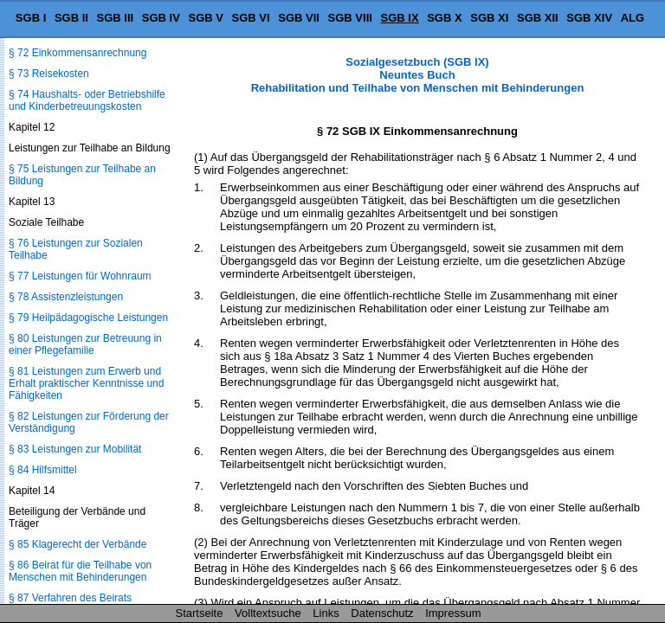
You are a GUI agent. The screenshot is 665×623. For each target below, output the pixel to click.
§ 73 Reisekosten (49, 73)
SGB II (71, 17)
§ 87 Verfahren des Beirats (70, 598)
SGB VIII (350, 17)
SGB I (31, 17)
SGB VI (251, 17)
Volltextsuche (268, 613)
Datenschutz (382, 613)
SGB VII (299, 17)
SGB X (444, 17)
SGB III (115, 17)
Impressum (453, 613)
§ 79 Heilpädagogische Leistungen (88, 318)
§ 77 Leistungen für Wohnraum (80, 276)
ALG (632, 17)
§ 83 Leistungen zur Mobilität (75, 449)
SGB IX (400, 17)
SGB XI (489, 17)
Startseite (199, 613)
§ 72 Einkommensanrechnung (77, 53)
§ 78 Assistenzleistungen (66, 297)
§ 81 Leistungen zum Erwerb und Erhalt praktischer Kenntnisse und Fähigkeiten (86, 383)
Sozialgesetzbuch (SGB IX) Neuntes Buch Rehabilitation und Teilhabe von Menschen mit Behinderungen (417, 74)
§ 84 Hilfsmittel (43, 470)
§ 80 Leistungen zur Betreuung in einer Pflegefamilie (85, 344)
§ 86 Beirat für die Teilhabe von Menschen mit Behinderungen (80, 571)
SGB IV (161, 17)
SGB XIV (589, 17)
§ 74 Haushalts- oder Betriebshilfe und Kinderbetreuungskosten (87, 100)
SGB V (205, 17)
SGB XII (537, 17)
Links (326, 613)
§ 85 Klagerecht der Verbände (77, 544)
